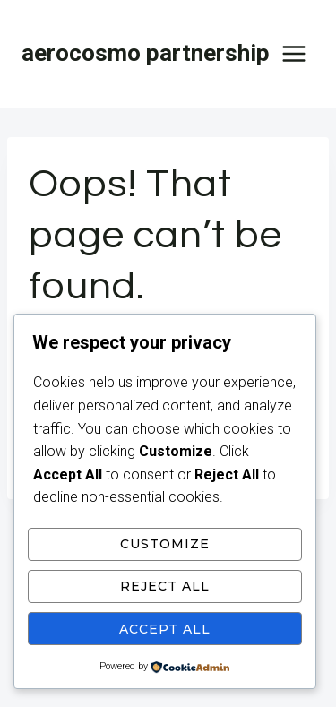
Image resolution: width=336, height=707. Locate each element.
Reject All (165, 586)
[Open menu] (293, 53)
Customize (165, 544)
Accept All (165, 629)
